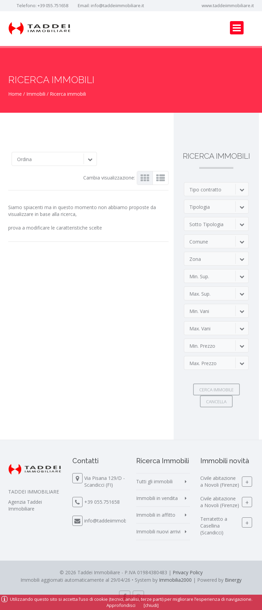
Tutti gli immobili (154, 481)
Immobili (35, 94)
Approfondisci (120, 605)
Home (15, 94)
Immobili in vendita (157, 498)
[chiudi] (151, 605)
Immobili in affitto (155, 515)
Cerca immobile (216, 390)
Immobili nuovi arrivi (158, 531)
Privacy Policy (188, 572)
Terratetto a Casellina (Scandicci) (213, 526)
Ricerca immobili (68, 94)
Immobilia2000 (175, 580)
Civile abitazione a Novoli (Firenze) (219, 481)
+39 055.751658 (53, 5)
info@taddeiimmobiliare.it (117, 5)
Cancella (216, 401)
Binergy (233, 580)
